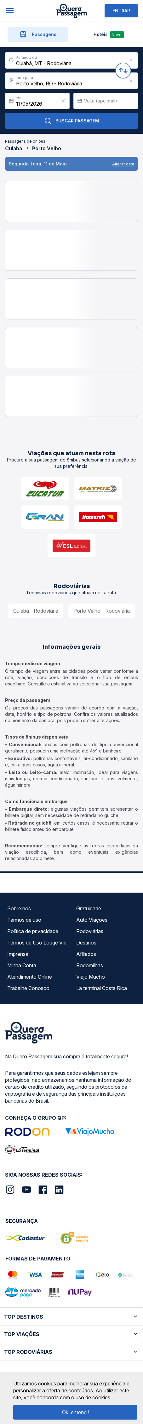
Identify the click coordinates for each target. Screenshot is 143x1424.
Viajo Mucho (90, 977)
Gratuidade (88, 908)
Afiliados (86, 954)
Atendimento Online (29, 977)
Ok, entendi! (75, 1412)
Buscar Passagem (71, 121)
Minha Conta (21, 965)
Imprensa (17, 954)
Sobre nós (19, 908)
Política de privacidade (32, 931)
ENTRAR (121, 10)
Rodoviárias (89, 931)
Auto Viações (91, 920)
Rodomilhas (89, 965)
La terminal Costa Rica (101, 988)
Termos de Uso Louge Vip (36, 942)
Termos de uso (24, 920)
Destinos (86, 942)
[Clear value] (63, 100)
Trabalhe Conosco (28, 988)
